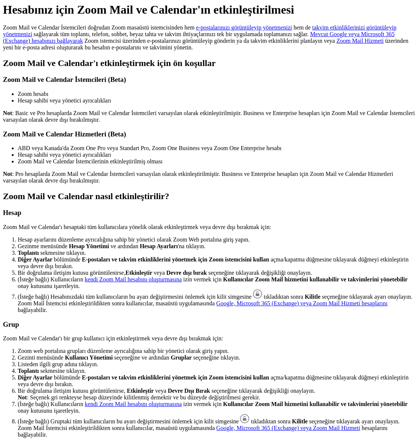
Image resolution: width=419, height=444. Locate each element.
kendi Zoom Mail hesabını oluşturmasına (133, 279)
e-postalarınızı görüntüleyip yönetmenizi (244, 27)
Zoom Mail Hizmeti (360, 41)
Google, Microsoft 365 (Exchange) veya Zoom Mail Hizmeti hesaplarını (301, 303)
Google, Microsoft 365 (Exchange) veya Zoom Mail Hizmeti (288, 428)
